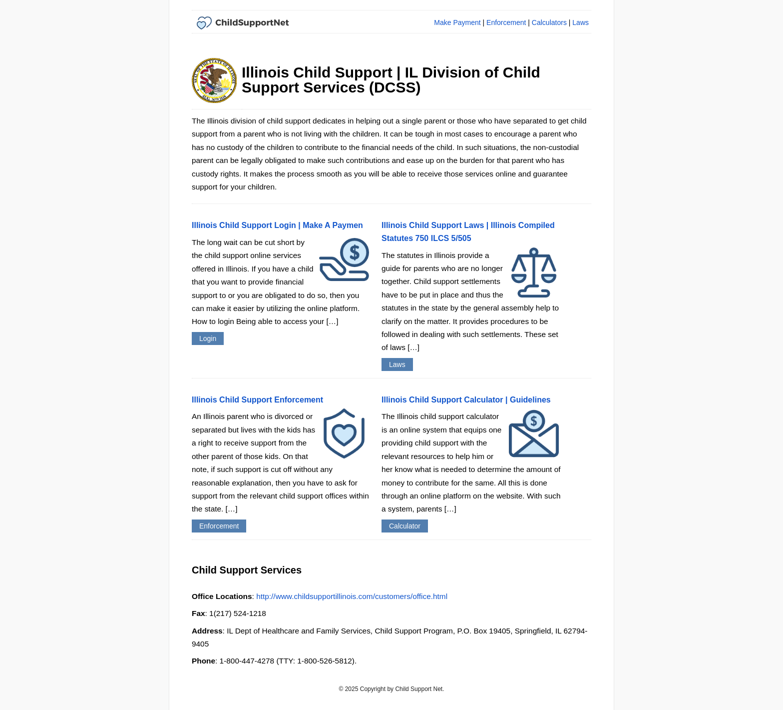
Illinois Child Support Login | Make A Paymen (277, 225)
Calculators (549, 22)
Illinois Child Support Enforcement (257, 400)
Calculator (404, 526)
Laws (580, 22)
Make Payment (457, 22)
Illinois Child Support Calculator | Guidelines (466, 400)
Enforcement (506, 22)
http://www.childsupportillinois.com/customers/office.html (351, 596)
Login (207, 338)
